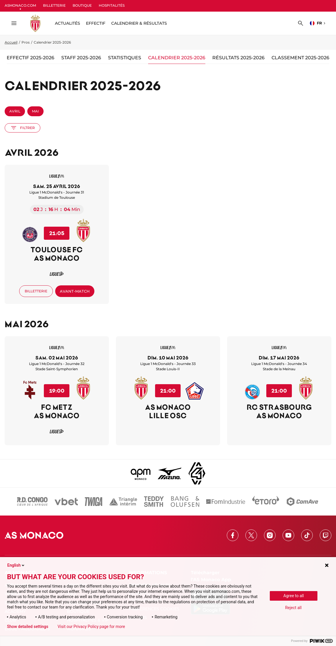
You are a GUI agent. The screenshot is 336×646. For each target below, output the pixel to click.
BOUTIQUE (82, 5)
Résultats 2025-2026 (238, 57)
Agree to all (293, 595)
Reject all (293, 607)
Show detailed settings (27, 626)
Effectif (95, 23)
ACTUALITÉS (67, 23)
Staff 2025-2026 (81, 57)
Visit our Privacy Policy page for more (91, 626)
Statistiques (124, 57)
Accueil (11, 42)
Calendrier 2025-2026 (176, 57)
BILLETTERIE (54, 5)
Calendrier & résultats (139, 23)
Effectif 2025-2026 (30, 57)
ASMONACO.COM (20, 5)
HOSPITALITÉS (112, 5)
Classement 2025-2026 (300, 57)
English (16, 565)
